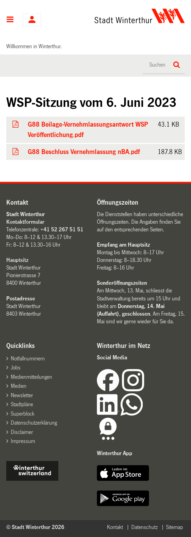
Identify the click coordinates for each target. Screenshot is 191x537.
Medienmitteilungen (31, 377)
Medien (18, 386)
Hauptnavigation (10, 20)
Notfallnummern (28, 358)
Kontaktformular (25, 222)
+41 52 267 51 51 (61, 229)
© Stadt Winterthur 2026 (35, 527)
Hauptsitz (17, 260)
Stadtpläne (22, 404)
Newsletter (22, 395)
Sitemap (174, 527)
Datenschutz (144, 527)
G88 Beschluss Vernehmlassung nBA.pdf (84, 151)
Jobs (15, 367)
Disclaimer (22, 432)
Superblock (22, 414)
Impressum (23, 441)
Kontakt (115, 527)
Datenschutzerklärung (34, 423)
